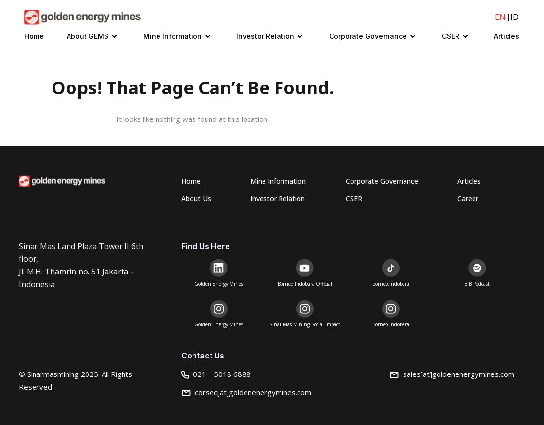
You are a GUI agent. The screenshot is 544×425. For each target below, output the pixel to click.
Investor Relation (265, 36)
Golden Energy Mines (218, 283)
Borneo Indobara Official (305, 283)
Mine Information (172, 36)
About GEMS (87, 36)
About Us (196, 198)
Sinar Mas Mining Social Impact (304, 324)
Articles (506, 36)
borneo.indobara (390, 283)
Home (34, 36)
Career (467, 198)
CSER (450, 36)
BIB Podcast (477, 283)
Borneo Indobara (390, 324)
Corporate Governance (368, 36)
